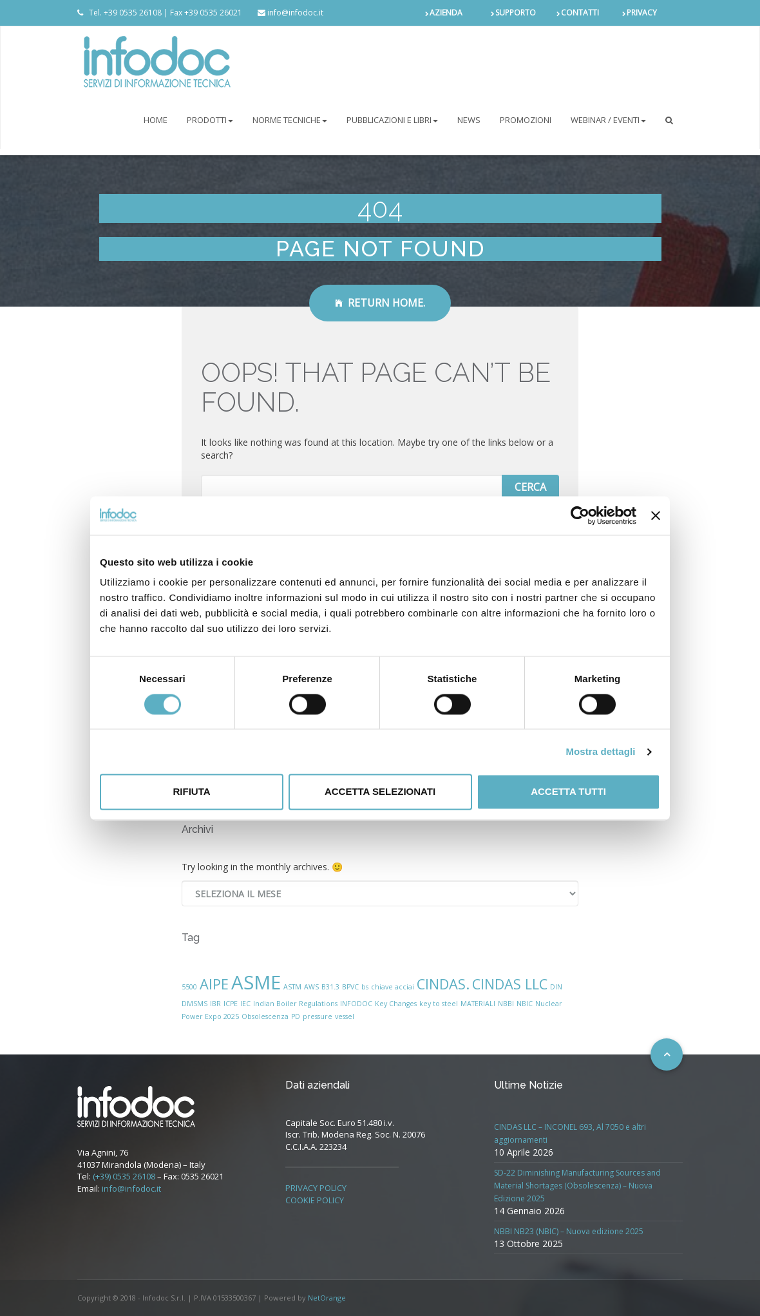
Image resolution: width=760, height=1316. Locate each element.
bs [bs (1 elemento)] (364, 986)
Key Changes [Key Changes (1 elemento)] (396, 1003)
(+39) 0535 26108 (124, 1176)
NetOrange (327, 1297)
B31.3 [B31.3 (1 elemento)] (330, 986)
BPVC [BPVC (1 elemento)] (350, 986)
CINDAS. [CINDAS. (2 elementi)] (443, 984)
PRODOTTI (210, 120)
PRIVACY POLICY (316, 1188)
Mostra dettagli (600, 751)
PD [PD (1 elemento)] (295, 1016)
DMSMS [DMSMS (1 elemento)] (194, 1003)
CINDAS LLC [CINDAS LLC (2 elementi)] (509, 984)
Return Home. (380, 303)
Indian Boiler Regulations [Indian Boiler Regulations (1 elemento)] (295, 1003)
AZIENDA (446, 12)
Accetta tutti (568, 792)
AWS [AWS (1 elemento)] (311, 986)
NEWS (468, 120)
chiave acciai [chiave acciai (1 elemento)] (392, 986)
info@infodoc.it (131, 1188)
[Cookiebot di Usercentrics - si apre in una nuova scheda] (580, 515)
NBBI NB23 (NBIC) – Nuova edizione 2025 (568, 1231)
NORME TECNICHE (289, 120)
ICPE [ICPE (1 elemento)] (230, 1003)
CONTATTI (580, 12)
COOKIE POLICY (314, 1200)
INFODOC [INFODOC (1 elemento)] (356, 1003)
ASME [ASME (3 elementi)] (256, 982)
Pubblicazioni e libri (392, 120)
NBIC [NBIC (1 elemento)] (525, 1003)
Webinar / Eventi (608, 120)
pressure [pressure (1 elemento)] (317, 1016)
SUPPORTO (515, 12)
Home (155, 120)
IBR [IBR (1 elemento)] (215, 1003)
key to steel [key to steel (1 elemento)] (438, 1003)
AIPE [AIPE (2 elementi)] (214, 984)
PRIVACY (642, 12)
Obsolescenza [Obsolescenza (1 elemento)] (265, 1016)
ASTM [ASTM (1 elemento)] (292, 986)
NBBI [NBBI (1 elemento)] (506, 1003)
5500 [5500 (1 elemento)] (189, 986)
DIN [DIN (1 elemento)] (556, 986)
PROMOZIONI (525, 120)
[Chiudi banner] (655, 515)
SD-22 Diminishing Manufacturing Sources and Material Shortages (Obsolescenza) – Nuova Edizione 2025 (577, 1185)
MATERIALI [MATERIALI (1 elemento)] (478, 1003)
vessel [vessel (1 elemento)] (344, 1016)
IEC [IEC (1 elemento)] (245, 1003)
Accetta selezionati (380, 792)
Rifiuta (191, 792)
